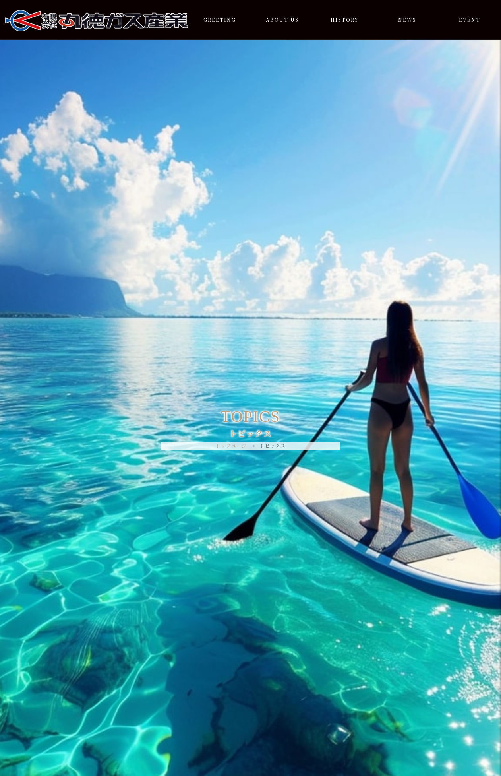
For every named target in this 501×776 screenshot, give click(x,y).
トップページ (231, 445)
